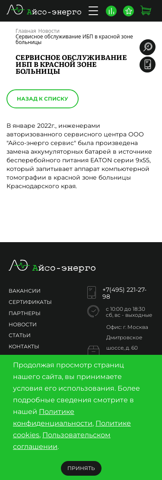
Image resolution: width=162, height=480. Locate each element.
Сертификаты (30, 302)
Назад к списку (42, 98)
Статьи (20, 335)
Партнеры (25, 313)
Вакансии (25, 290)
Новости (23, 324)
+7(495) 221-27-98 (124, 293)
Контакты (24, 346)
